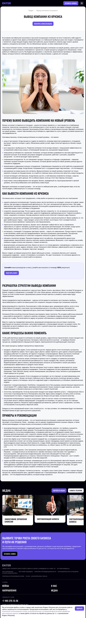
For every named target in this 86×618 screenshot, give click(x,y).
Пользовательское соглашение (68, 571)
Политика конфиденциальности (45, 571)
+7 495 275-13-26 (10, 600)
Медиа (30, 11)
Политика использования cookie (13, 576)
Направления (9, 590)
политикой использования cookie (14, 611)
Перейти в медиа (59, 490)
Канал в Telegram (76, 490)
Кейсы (5, 585)
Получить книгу (11, 273)
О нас (54, 585)
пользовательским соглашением (40, 611)
